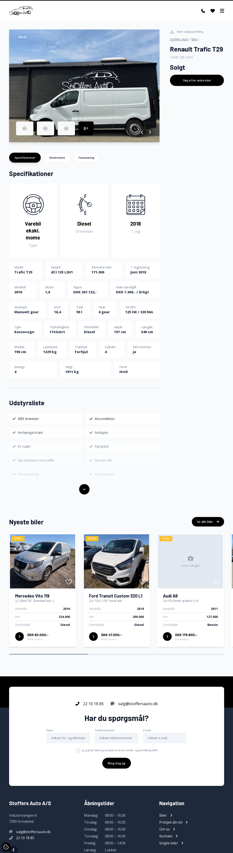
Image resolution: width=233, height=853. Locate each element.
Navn (50, 735)
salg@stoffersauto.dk (134, 708)
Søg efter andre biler (197, 80)
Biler (194, 39)
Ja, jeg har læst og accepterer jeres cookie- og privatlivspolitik (119, 754)
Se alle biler (208, 526)
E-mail (147, 735)
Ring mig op (116, 767)
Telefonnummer (105, 735)
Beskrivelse (57, 157)
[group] (84, 85)
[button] (142, 132)
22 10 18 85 (89, 708)
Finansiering (86, 157)
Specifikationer (25, 157)
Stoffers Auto (179, 39)
